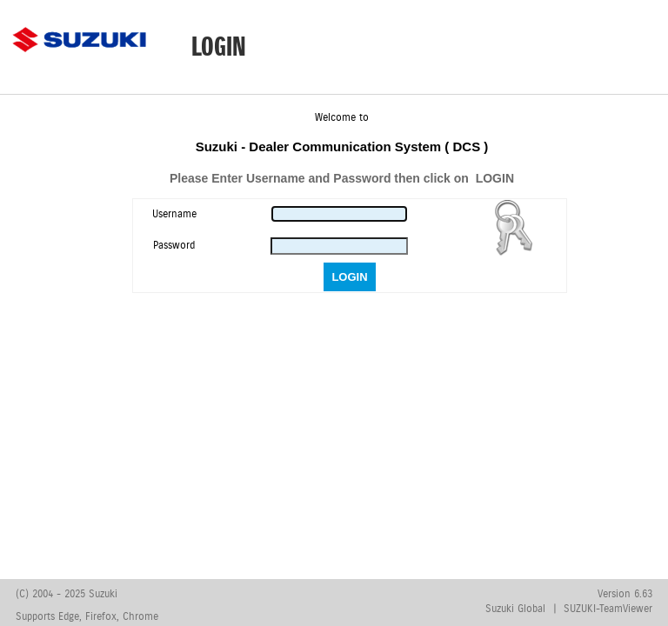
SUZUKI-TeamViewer (608, 609)
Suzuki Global (515, 609)
